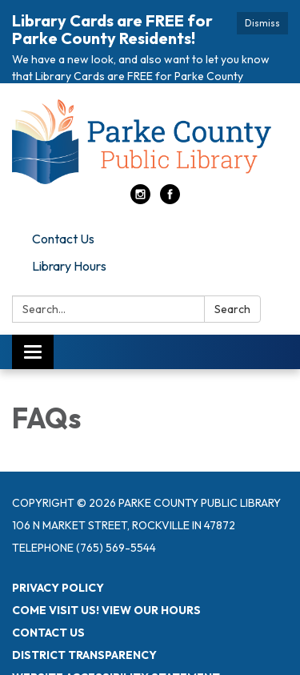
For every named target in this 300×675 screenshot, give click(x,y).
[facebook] (170, 163)
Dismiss (262, 23)
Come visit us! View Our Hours (106, 573)
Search (232, 273)
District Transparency (84, 618)
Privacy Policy (58, 551)
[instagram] (140, 163)
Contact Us (63, 203)
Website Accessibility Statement (116, 640)
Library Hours (69, 230)
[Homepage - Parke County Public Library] (150, 105)
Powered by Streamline (87, 663)
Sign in (190, 663)
